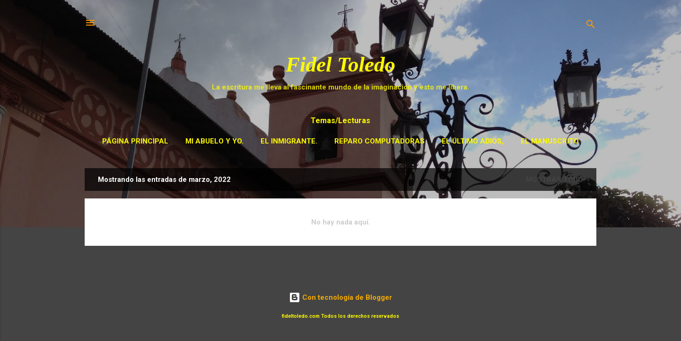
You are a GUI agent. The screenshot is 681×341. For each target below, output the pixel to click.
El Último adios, (473, 141)
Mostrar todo (554, 179)
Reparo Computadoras (379, 141)
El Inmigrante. (289, 141)
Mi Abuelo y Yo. (214, 141)
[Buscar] (590, 25)
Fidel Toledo (340, 64)
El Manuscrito (550, 141)
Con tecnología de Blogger (340, 297)
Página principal (135, 141)
